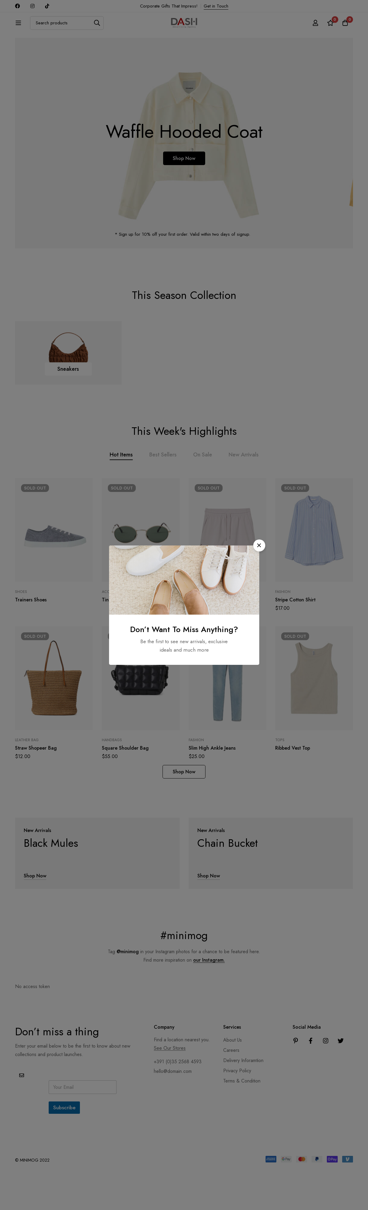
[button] (259, 545)
